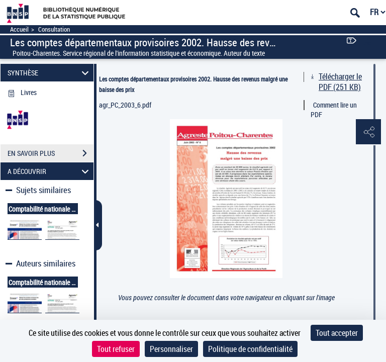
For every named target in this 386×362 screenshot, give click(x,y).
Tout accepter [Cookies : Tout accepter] (337, 332)
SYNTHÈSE (50, 72)
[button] (368, 132)
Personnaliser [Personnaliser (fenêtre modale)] (171, 348)
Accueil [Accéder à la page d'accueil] (19, 29)
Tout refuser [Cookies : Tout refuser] (116, 348)
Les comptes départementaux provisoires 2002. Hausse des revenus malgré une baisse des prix (193, 84)
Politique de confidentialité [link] (250, 348)
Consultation (54, 29)
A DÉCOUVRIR (50, 171)
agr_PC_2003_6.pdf (125, 105)
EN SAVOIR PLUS (50, 153)
